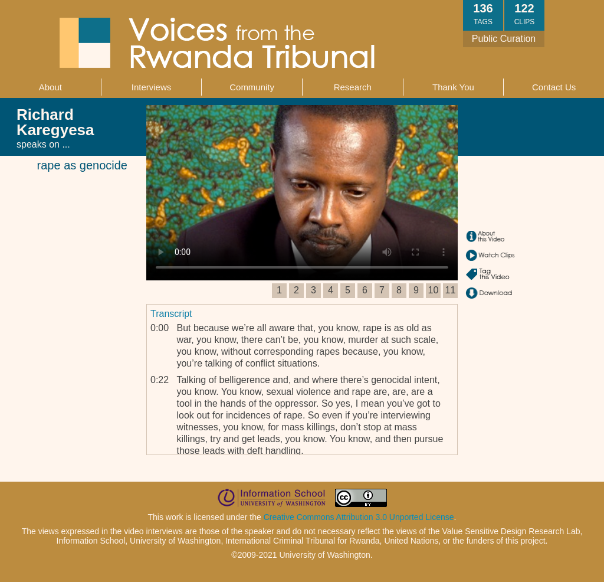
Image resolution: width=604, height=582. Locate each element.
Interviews (152, 87)
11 (450, 290)
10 (433, 290)
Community (251, 87)
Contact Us (554, 87)
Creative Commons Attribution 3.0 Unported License (359, 517)
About (50, 87)
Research (353, 87)
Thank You (453, 87)
